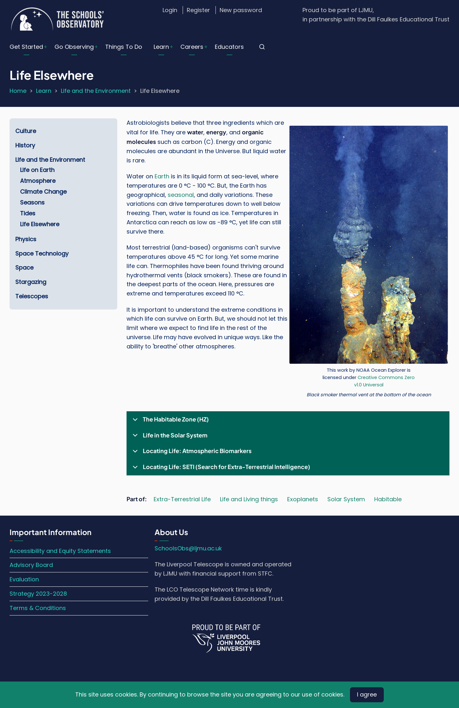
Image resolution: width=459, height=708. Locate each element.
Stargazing (30, 282)
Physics (25, 239)
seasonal (181, 195)
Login (170, 10)
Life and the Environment (96, 91)
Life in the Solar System (169, 437)
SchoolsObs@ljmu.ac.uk (188, 548)
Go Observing (74, 47)
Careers (191, 47)
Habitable (388, 499)
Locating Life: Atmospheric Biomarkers (190, 453)
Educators (229, 47)
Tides (27, 213)
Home (18, 91)
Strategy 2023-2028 (38, 594)
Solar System (346, 499)
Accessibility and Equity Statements (60, 551)
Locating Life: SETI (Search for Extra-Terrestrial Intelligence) (220, 469)
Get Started (26, 47)
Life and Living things (249, 499)
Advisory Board (31, 565)
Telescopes (31, 296)
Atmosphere (37, 181)
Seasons (32, 202)
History (25, 145)
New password (241, 10)
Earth (162, 176)
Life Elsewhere (39, 224)
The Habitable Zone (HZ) (169, 421)
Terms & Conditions (38, 608)
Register (198, 10)
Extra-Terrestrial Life (182, 499)
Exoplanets (302, 499)
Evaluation (24, 579)
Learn (161, 47)
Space (24, 268)
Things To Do (123, 47)
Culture (25, 131)
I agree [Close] (367, 694)
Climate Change (43, 192)
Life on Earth (37, 170)
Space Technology (42, 253)
